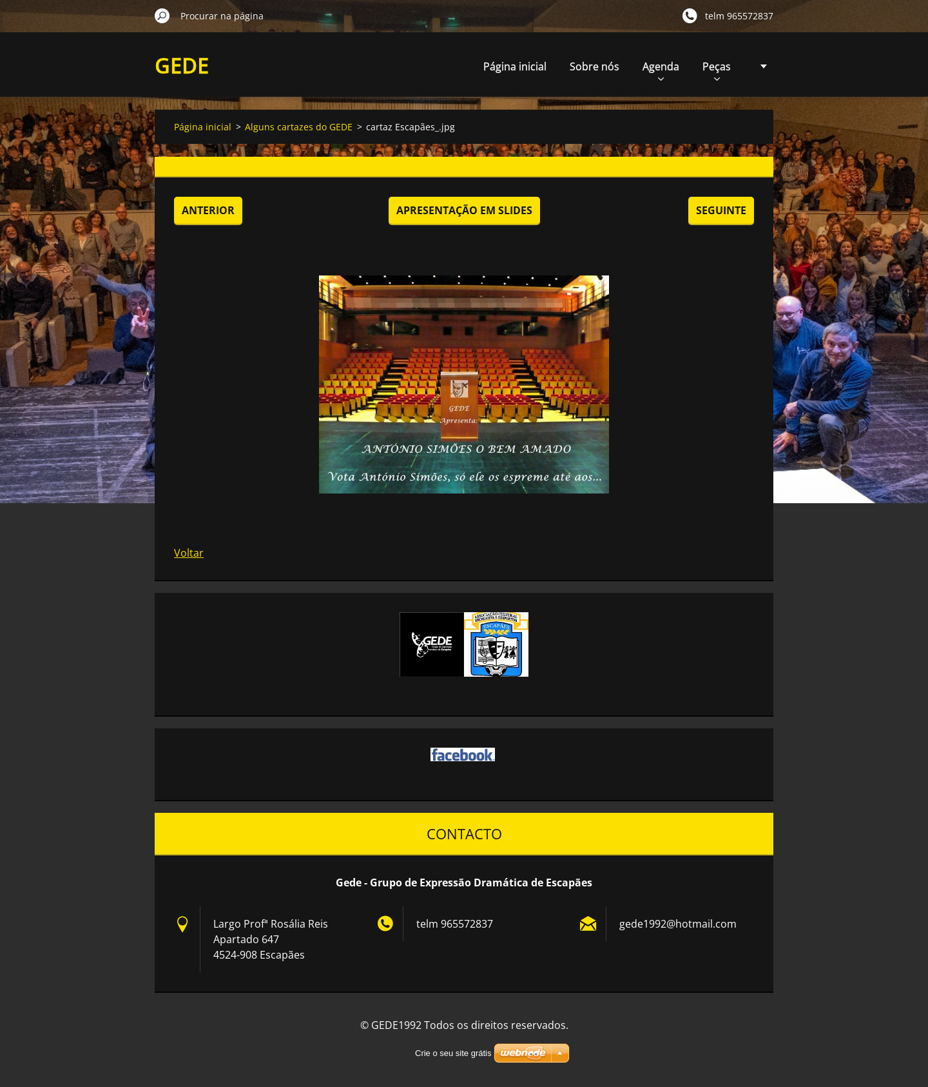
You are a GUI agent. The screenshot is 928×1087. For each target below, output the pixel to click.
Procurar (162, 15)
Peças (716, 70)
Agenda (660, 70)
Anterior (208, 210)
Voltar (189, 553)
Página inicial (514, 66)
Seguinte (721, 210)
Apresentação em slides (464, 210)
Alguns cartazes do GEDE (299, 127)
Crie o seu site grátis (453, 1053)
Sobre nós (594, 66)
